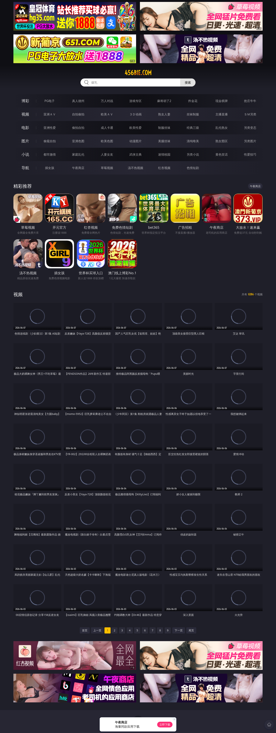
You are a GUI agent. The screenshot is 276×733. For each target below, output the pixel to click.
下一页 (179, 630)
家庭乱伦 (78, 154)
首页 (84, 630)
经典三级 (193, 128)
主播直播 (221, 114)
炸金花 (192, 101)
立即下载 (164, 724)
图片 (25, 141)
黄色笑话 (221, 154)
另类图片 (250, 141)
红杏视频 (164, 168)
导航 (25, 167)
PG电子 (49, 101)
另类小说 (193, 154)
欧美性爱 (135, 128)
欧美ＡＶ (107, 114)
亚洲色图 (78, 141)
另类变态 (250, 128)
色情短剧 (193, 168)
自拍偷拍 (78, 114)
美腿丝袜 (164, 141)
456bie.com (138, 73)
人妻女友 (107, 154)
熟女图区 (221, 141)
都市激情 (50, 154)
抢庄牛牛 (250, 101)
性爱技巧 (250, 154)
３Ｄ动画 (135, 114)
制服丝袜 (164, 128)
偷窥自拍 (50, 141)
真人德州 (78, 101)
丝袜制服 (193, 114)
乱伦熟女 (221, 128)
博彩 (25, 100)
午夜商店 (78, 168)
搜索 (188, 82)
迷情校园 (164, 154)
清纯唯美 (193, 141)
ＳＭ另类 (250, 114)
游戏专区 (135, 101)
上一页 (97, 630)
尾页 (191, 630)
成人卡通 (107, 128)
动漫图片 (135, 141)
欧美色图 (107, 141)
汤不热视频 (135, 168)
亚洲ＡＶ (50, 114)
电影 (25, 127)
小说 (25, 154)
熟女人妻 (164, 114)
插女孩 (49, 168)
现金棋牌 (221, 101)
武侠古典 (135, 154)
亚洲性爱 (50, 128)
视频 (25, 114)
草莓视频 (107, 168)
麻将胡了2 (164, 101)
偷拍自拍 (78, 128)
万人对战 (107, 101)
